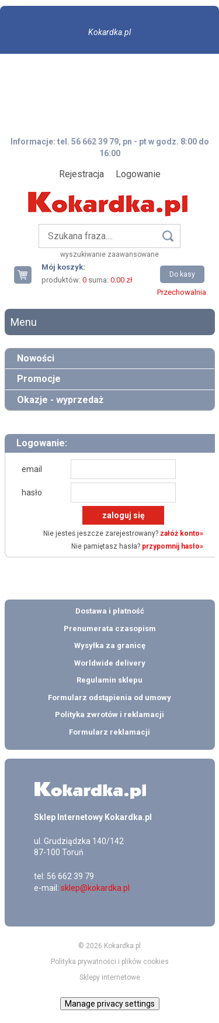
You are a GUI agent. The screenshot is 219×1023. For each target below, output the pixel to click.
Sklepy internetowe (109, 977)
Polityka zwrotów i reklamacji (109, 714)
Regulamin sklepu (109, 680)
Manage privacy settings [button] (110, 1003)
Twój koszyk (27, 274)
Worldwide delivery (109, 663)
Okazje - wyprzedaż (60, 399)
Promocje (39, 378)
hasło (32, 492)
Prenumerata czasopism (110, 628)
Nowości (35, 358)
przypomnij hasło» (172, 546)
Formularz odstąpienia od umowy (109, 697)
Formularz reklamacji (109, 732)
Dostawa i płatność (109, 611)
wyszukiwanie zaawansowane (109, 254)
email (32, 469)
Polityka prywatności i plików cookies (110, 961)
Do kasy (182, 274)
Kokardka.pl (109, 32)
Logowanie (138, 174)
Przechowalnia (181, 292)
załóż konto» (181, 533)
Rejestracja (81, 174)
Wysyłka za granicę (109, 645)
